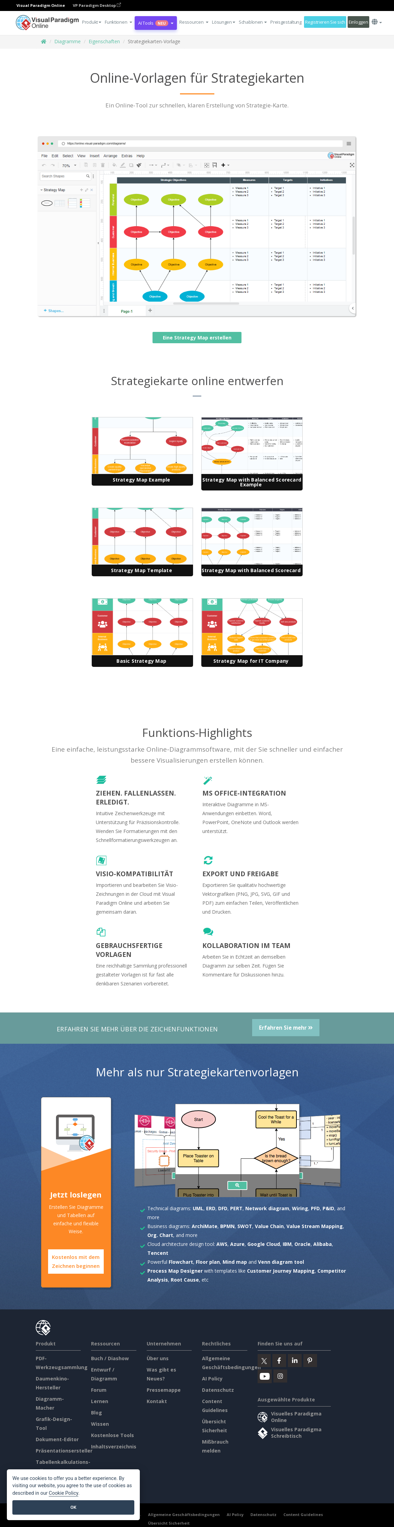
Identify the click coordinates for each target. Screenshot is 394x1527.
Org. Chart (160, 1235)
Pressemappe (164, 1389)
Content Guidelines (303, 1513)
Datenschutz (218, 1389)
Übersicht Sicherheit (169, 1522)
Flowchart (181, 1262)
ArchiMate (204, 1226)
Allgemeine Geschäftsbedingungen (184, 1513)
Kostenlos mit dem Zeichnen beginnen (76, 1262)
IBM (287, 1244)
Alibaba (322, 1244)
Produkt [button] (91, 22)
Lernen (99, 1400)
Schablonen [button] (253, 22)
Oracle (302, 1244)
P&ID (328, 1208)
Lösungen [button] (223, 22)
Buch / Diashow (110, 1357)
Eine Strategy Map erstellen (197, 337)
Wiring (300, 1208)
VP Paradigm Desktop (97, 5)
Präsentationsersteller (64, 1450)
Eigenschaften (104, 41)
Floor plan (208, 1262)
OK (73, 1507)
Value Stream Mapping (314, 1226)
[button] (118, 22)
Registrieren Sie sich (325, 22)
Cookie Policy (63, 1493)
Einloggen (358, 22)
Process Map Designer (175, 1271)
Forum (98, 1389)
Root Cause (185, 1279)
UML (198, 1208)
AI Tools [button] (155, 23)
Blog (96, 1412)
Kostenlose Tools (112, 1434)
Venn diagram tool (281, 1262)
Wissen (100, 1423)
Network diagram (267, 1208)
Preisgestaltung (286, 22)
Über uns (158, 1357)
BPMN (227, 1226)
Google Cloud (263, 1244)
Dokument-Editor (57, 1438)
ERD (210, 1208)
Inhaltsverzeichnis (113, 1446)
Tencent (157, 1253)
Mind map (235, 1262)
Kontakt (157, 1400)
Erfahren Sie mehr (286, 1027)
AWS (221, 1244)
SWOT (244, 1226)
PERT (236, 1208)
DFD (222, 1208)
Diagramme (67, 41)
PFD (315, 1208)
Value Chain (269, 1226)
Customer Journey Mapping (281, 1271)
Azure (237, 1244)
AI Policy (212, 1378)
